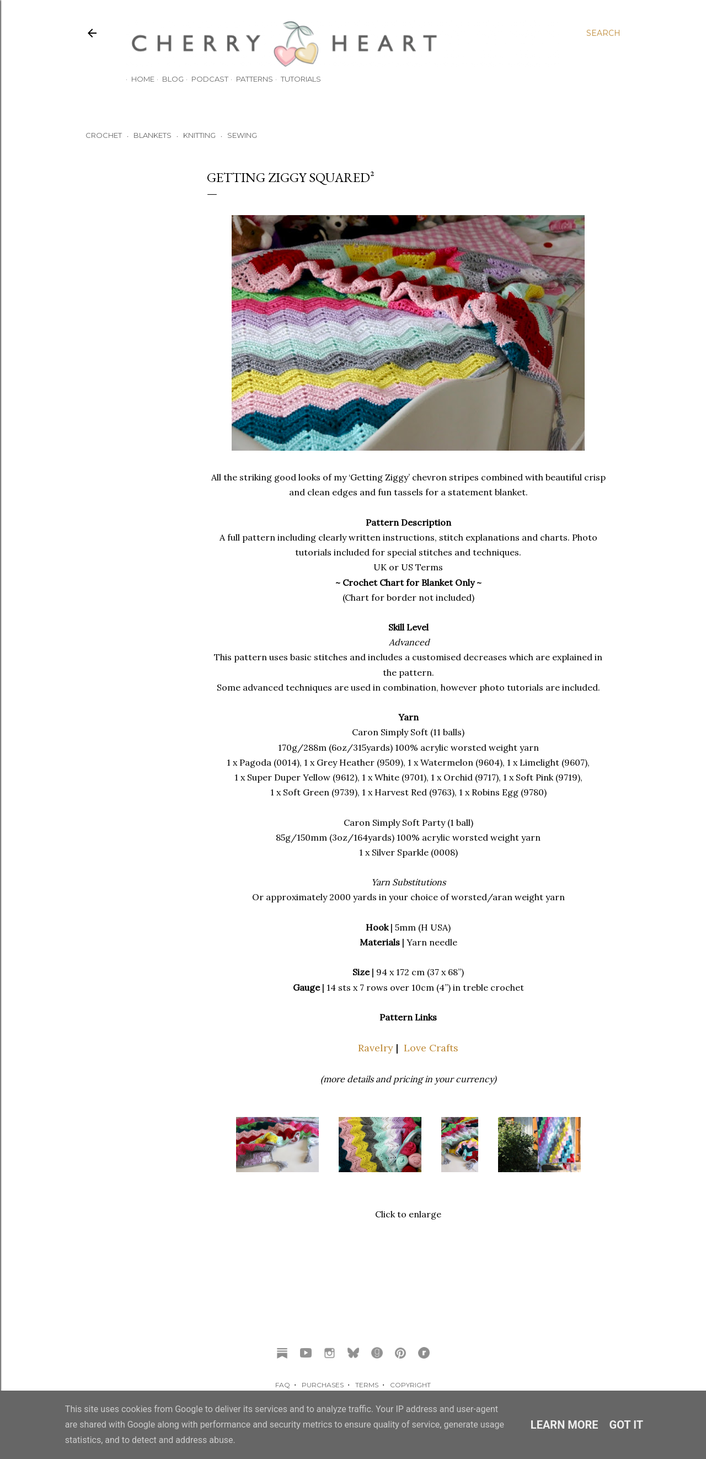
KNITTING (199, 135)
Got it (626, 1424)
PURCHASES (323, 1385)
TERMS (366, 1385)
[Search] (603, 33)
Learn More (564, 1424)
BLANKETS (152, 135)
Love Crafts (431, 1047)
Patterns (249, 78)
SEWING (242, 135)
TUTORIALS (295, 78)
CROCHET (103, 135)
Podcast (204, 78)
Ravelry (375, 1047)
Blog (167, 78)
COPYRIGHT (410, 1385)
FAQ (282, 1385)
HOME (137, 78)
